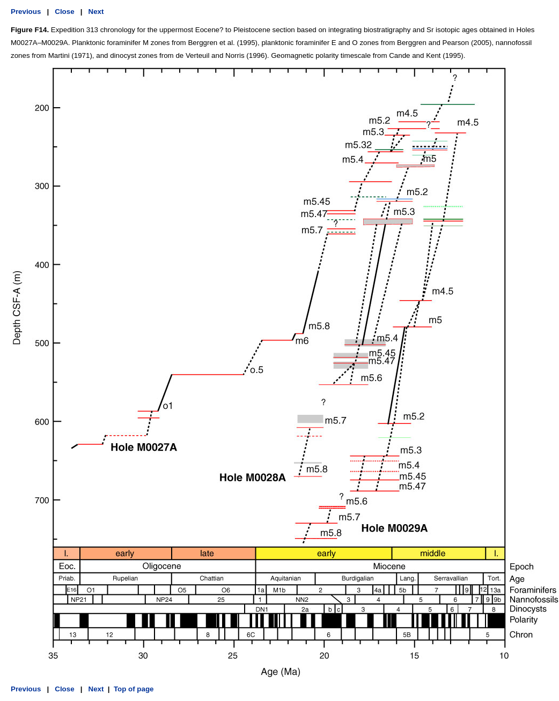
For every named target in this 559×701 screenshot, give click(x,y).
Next (96, 12)
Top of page (134, 689)
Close (64, 12)
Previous (26, 12)
